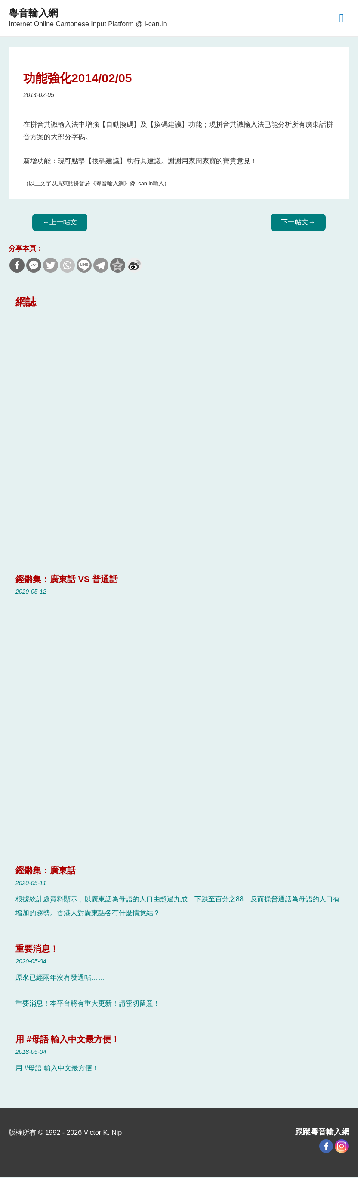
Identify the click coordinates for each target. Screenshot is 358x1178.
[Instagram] (342, 1147)
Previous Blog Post (60, 223)
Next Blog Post (298, 223)
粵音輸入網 (37, 13)
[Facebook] (326, 1147)
